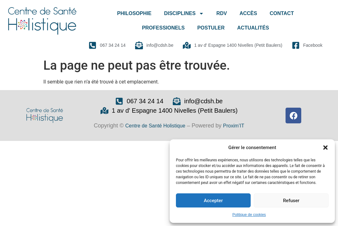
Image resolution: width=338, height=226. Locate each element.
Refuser (291, 200)
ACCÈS (248, 13)
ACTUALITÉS (253, 27)
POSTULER (211, 27)
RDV (221, 13)
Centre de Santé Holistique (155, 125)
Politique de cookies (249, 215)
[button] (325, 147)
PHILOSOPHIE (134, 13)
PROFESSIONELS (163, 27)
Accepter (213, 200)
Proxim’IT (233, 125)
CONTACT (282, 13)
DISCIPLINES (184, 13)
